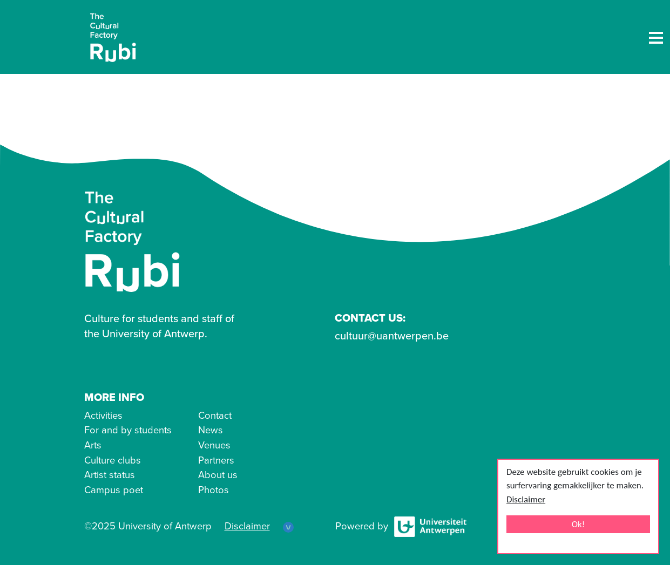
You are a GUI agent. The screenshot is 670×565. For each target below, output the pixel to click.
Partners (216, 460)
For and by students (128, 430)
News (210, 430)
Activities (103, 415)
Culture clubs (112, 460)
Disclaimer (525, 499)
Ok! (578, 524)
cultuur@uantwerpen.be (392, 336)
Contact (215, 415)
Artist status (109, 475)
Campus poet (113, 490)
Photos (213, 490)
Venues (214, 445)
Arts (92, 445)
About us (218, 475)
